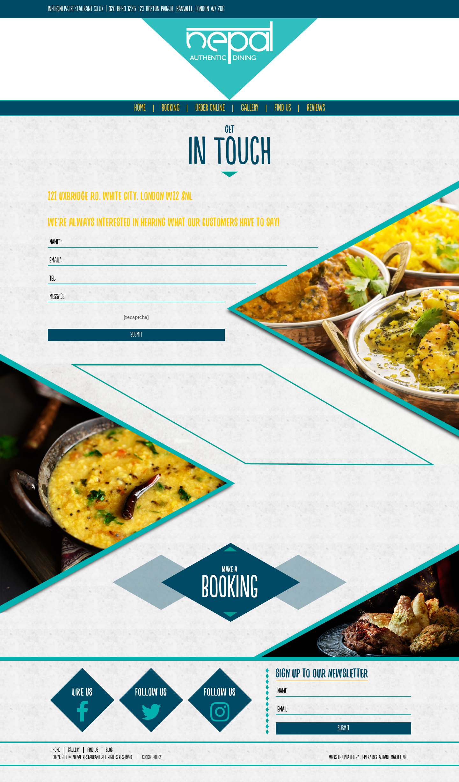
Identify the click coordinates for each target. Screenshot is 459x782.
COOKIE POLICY (152, 757)
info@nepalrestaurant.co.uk (76, 9)
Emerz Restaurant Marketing (384, 757)
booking (229, 585)
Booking (170, 108)
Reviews (316, 108)
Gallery (250, 108)
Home (140, 108)
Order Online (210, 108)
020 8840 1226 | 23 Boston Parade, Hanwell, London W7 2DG (167, 9)
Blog (109, 750)
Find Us (282, 108)
